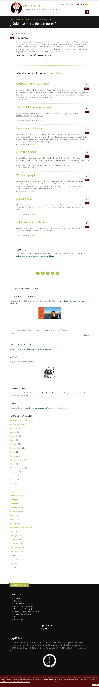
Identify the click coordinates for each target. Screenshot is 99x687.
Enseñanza (13, 475)
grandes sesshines (74, 392)
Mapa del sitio (18, 619)
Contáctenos (70, 4)
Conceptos (13, 443)
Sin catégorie (14, 535)
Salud (12, 531)
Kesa (11, 487)
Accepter (96, 685)
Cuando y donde (15, 447)
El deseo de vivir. (25, 198)
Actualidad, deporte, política (20, 420)
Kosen (12, 491)
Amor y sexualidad (16, 424)
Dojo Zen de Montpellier (51, 392)
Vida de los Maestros (17, 551)
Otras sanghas (15, 507)
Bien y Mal (13, 428)
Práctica (12, 519)
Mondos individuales (17, 495)
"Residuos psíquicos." (28, 175)
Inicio (11, 19)
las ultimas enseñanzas (35, 408)
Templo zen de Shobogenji (23, 608)
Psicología (13, 523)
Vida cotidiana (15, 547)
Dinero (12, 463)
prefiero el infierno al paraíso (32, 83)
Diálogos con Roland (17, 459)
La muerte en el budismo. (30, 128)
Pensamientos (15, 511)
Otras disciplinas (15, 503)
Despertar (13, 455)
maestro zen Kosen (26, 361)
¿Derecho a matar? (26, 151)
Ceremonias (14, 436)
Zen (11, 567)
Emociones (14, 471)
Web (11, 555)
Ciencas (12, 439)
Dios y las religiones (17, 467)
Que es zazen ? (19, 600)
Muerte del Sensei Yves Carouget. (35, 107)
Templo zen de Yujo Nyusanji (23, 606)
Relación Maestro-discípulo (19, 527)
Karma (12, 483)
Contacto (17, 616)
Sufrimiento (14, 539)
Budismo (13, 432)
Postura (12, 515)
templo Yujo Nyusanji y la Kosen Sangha (35, 349)
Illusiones (13, 479)
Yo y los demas (15, 559)
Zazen (12, 563)
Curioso (12, 451)
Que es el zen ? (19, 598)
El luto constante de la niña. (31, 222)
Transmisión (14, 543)
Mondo (18, 19)
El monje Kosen (19, 603)
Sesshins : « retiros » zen (22, 614)
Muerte (26, 19)
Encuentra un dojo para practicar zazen (27, 611)
